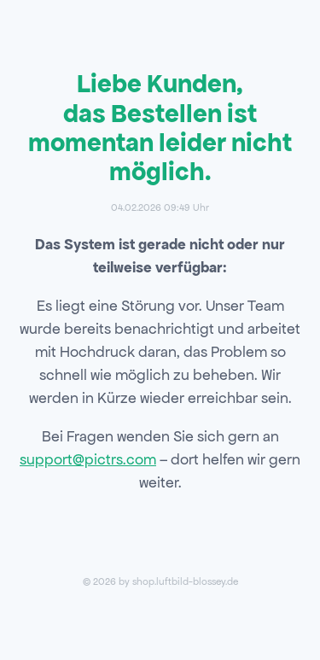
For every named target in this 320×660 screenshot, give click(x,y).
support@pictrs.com (88, 459)
